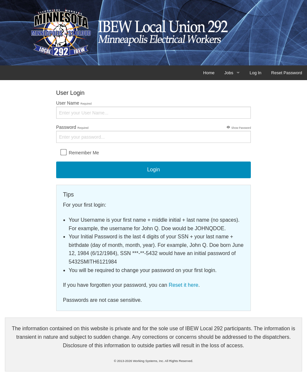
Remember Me (79, 152)
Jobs (228, 72)
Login (153, 169)
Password (153, 133)
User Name (153, 109)
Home (209, 72)
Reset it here (183, 285)
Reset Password (286, 72)
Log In (255, 72)
